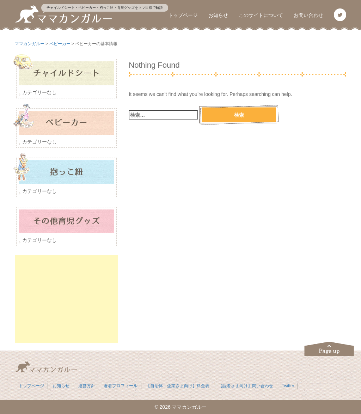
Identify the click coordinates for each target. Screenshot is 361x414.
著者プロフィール (120, 385)
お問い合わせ (308, 15)
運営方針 (86, 385)
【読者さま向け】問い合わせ (245, 385)
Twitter (288, 385)
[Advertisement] (66, 299)
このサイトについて (261, 15)
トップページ (183, 15)
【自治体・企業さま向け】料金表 (177, 385)
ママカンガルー (189, 407)
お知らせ (218, 15)
